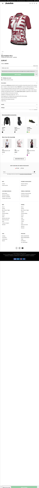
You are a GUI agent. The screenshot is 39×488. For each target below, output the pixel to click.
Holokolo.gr (32, 255)
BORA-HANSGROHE (25, 235)
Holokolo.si (12, 255)
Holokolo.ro (7, 255)
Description (3, 83)
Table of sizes (35, 65)
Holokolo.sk (18, 254)
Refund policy (4, 193)
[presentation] (2, 124)
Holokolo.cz (23, 254)
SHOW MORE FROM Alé (19, 158)
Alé (2, 54)
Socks (3, 216)
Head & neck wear (5, 219)
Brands (3, 240)
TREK (22, 239)
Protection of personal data (26, 193)
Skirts (22, 223)
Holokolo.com (16, 255)
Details (2, 104)
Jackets (3, 211)
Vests (3, 221)
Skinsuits (3, 224)
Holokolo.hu (33, 254)
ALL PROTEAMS (24, 242)
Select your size (5, 68)
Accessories (4, 237)
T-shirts (22, 221)
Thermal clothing (5, 213)
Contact (3, 183)
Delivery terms (23, 185)
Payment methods (24, 183)
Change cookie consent (6, 198)
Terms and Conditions (25, 196)
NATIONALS (23, 240)
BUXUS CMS (10, 254)
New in (3, 206)
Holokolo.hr (27, 255)
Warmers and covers (6, 218)
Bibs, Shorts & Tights (6, 210)
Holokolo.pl (28, 254)
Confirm (34, 171)
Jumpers (22, 219)
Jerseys (3, 208)
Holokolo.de (22, 255)
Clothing (3, 235)
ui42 (15, 254)
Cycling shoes (4, 239)
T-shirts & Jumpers (5, 223)
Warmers (22, 226)
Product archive (5, 185)
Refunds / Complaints (6, 196)
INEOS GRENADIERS (25, 237)
